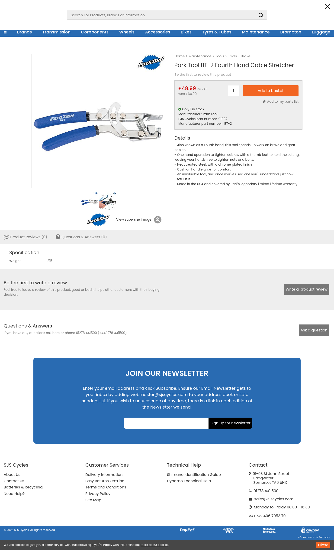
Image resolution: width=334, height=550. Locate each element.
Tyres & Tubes (216, 32)
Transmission (56, 32)
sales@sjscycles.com (273, 499)
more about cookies (154, 545)
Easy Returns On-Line (104, 481)
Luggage (321, 32)
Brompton (290, 32)
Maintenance (256, 32)
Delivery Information (103, 474)
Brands (24, 32)
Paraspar (324, 537)
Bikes (186, 32)
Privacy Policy (97, 493)
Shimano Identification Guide (194, 474)
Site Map (93, 500)
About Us (12, 474)
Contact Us (14, 481)
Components (95, 32)
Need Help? (14, 493)
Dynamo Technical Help (189, 481)
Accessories (157, 32)
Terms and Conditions (105, 487)
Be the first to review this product (202, 74)
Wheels (127, 32)
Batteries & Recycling (23, 487)
